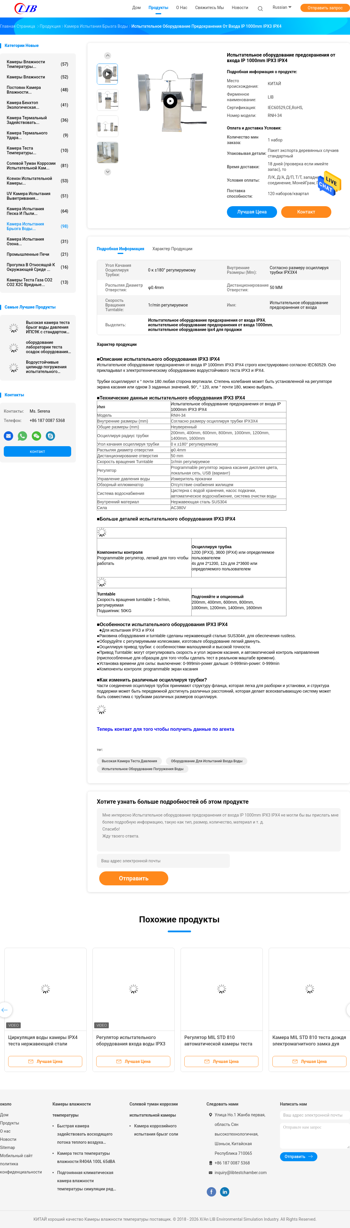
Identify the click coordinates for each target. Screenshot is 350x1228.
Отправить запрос (325, 8)
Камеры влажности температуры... (37, 64)
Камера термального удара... (37, 135)
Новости (8, 1139)
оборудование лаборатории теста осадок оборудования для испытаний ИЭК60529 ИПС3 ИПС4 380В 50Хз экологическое (47, 347)
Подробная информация (120, 248)
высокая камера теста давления (129, 761)
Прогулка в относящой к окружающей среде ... (37, 267)
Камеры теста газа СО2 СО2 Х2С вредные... (37, 282)
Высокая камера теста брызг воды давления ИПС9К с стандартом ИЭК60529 (48, 327)
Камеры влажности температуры (71, 1109)
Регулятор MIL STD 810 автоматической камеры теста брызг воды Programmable (218, 1044)
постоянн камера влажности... (37, 89)
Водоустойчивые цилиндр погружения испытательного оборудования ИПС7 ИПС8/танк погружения (48, 367)
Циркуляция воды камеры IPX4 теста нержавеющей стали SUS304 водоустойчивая (43, 1044)
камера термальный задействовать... (37, 120)
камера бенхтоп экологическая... (37, 105)
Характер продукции (172, 248)
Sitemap (7, 1147)
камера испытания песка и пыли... (37, 211)
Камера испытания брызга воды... (37, 226)
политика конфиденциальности (20, 1168)
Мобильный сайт (16, 1155)
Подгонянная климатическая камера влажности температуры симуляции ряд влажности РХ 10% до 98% (85, 1181)
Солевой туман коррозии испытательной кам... (37, 165)
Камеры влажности (37, 77)
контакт (37, 451)
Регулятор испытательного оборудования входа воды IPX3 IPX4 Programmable (130, 1044)
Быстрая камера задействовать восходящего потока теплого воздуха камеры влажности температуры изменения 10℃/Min (85, 1135)
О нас (5, 1131)
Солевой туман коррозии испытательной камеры (154, 1109)
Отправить (133, 878)
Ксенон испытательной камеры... (37, 180)
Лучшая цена (252, 212)
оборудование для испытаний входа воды (206, 761)
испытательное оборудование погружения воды (142, 769)
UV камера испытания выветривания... (37, 196)
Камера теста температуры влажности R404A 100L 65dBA (86, 1157)
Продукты (9, 1123)
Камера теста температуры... (37, 150)
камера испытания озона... (37, 241)
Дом (4, 1115)
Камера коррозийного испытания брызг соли (156, 1130)
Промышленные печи (37, 254)
